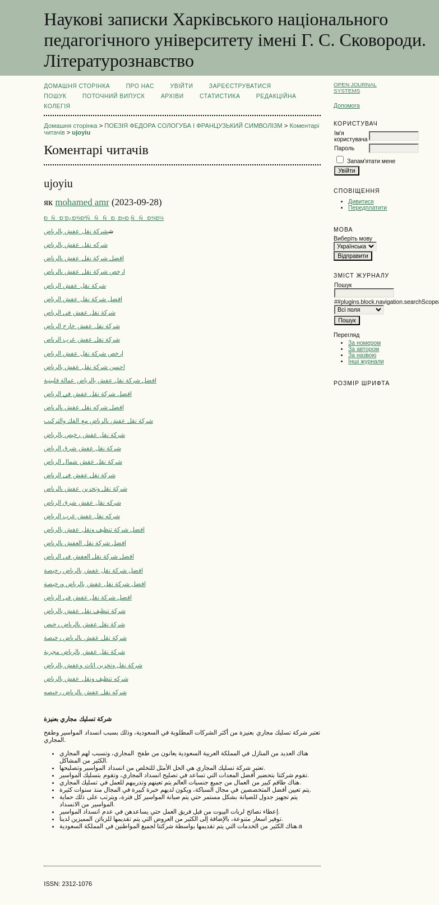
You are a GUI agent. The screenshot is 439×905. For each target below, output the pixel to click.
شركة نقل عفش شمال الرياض (83, 461)
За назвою (362, 355)
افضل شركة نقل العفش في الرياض (89, 556)
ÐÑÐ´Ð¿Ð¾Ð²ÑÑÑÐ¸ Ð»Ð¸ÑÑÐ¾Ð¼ (104, 218)
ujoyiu (81, 132)
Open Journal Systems (355, 87)
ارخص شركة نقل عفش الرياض (83, 353)
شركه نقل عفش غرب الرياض (81, 515)
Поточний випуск (113, 96)
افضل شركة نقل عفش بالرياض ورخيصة (95, 583)
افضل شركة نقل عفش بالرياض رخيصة (93, 570)
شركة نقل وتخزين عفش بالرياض (85, 488)
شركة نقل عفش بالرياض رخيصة (85, 637)
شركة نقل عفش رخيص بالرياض (84, 434)
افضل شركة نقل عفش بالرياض (83, 258)
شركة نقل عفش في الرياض (79, 312)
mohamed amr (82, 202)
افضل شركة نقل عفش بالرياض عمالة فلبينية (100, 380)
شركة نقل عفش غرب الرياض (81, 339)
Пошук (55, 96)
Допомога (347, 106)
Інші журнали (365, 361)
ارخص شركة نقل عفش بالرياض (84, 271)
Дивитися (361, 201)
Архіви (172, 96)
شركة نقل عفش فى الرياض (79, 475)
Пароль (344, 148)
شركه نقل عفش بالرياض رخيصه (85, 692)
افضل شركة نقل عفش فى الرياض (88, 597)
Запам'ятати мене (371, 161)
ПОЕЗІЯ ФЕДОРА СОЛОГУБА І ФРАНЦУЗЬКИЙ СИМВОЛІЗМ (193, 125)
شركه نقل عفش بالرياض (75, 244)
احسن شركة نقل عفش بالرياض (84, 366)
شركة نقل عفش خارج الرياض (81, 325)
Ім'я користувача (350, 136)
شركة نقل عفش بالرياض (76, 231)
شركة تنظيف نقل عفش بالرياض (84, 610)
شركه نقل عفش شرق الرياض (82, 502)
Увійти (181, 86)
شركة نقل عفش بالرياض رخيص (84, 624)
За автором (363, 349)
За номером (364, 343)
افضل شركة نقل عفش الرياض (83, 298)
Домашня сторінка (77, 86)
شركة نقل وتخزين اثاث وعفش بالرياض (93, 665)
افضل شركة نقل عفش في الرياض (88, 393)
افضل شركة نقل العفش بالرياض (85, 542)
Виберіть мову (353, 239)
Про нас (140, 86)
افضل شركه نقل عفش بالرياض (83, 407)
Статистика (220, 96)
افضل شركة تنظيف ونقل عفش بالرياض (94, 529)
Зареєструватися (240, 86)
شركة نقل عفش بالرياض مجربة (84, 651)
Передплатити (367, 208)
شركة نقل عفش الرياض (74, 285)
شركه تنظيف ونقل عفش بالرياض (86, 678)
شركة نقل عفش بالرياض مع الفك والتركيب (98, 420)
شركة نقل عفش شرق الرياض (82, 448)
